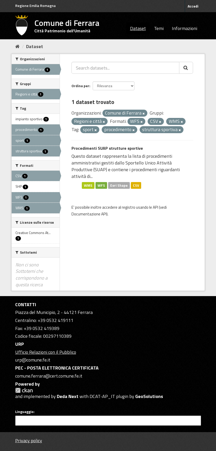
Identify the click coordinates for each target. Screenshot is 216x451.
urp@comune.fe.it (32, 359)
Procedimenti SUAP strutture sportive (107, 148)
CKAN (24, 390)
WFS (101, 185)
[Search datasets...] (125, 68)
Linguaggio (24, 411)
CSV (136, 185)
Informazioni (184, 28)
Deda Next (67, 396)
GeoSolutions (149, 396)
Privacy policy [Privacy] (28, 440)
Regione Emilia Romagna (35, 5)
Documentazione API (89, 214)
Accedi (193, 6)
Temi (159, 28)
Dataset (138, 28)
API (155, 207)
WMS (88, 185)
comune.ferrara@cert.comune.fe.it (48, 375)
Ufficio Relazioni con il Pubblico (45, 352)
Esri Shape (119, 185)
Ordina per (80, 85)
